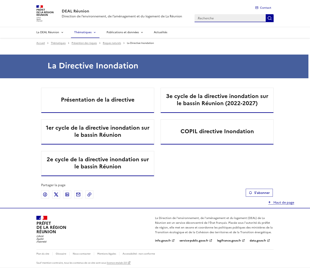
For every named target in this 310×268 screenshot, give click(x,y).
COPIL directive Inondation (217, 131)
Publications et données (123, 32)
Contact (265, 8)
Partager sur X (56, 194)
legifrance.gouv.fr (229, 241)
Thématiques (83, 32)
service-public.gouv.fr (194, 241)
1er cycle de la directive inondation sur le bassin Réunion (97, 131)
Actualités (160, 32)
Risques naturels (112, 43)
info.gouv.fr (163, 241)
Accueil (40, 43)
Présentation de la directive (97, 99)
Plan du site (42, 254)
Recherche (270, 18)
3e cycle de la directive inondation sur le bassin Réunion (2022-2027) (217, 99)
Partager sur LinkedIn (67, 194)
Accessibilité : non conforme (139, 254)
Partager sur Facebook (45, 194)
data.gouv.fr (258, 241)
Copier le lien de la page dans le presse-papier (89, 194)
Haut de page (283, 202)
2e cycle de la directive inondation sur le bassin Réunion (98, 163)
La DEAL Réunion (47, 32)
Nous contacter (82, 254)
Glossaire (61, 254)
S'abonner (259, 192)
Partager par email (78, 194)
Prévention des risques (84, 43)
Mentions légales (106, 254)
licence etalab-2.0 (117, 263)
